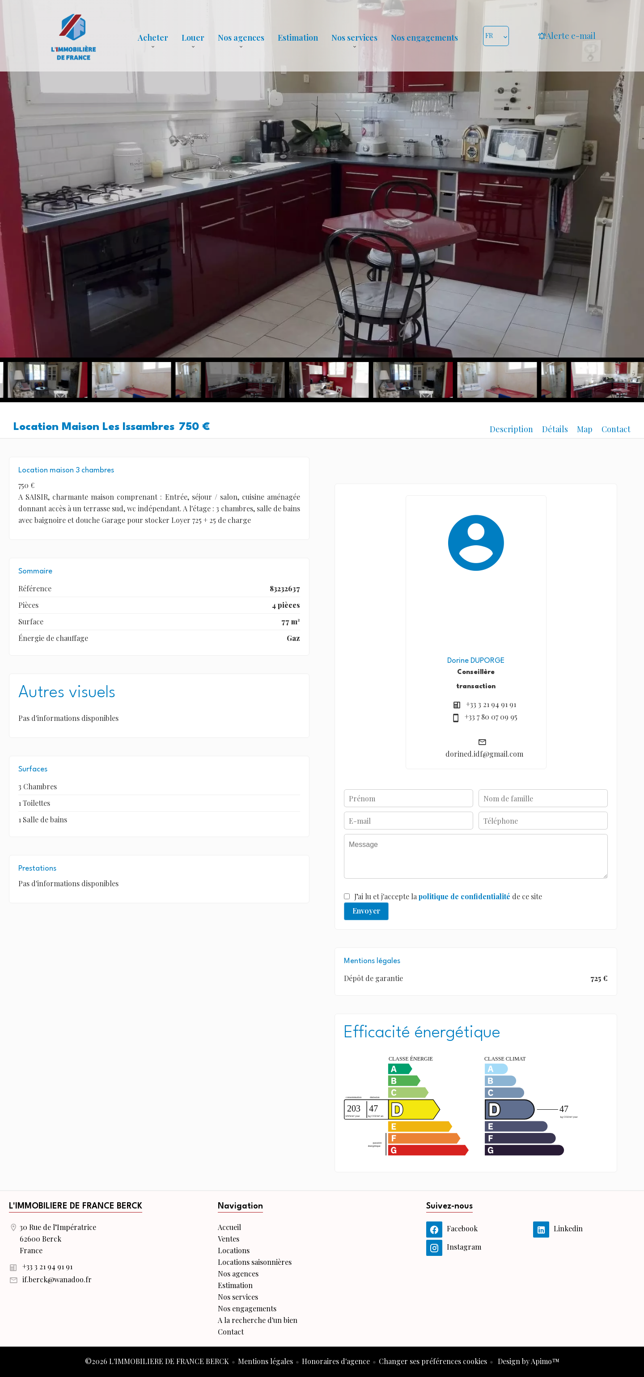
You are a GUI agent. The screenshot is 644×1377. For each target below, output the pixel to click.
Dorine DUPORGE (475, 661)
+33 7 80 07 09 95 (491, 716)
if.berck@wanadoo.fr (57, 1279)
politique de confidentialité (464, 896)
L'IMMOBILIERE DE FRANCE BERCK (75, 1206)
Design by (527, 1361)
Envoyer (366, 910)
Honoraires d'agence (336, 1361)
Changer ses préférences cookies (433, 1361)
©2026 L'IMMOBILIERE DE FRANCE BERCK (157, 1361)
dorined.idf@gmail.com (484, 753)
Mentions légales (265, 1361)
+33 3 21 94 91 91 (491, 704)
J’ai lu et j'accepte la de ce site (448, 896)
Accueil (73, 36)
